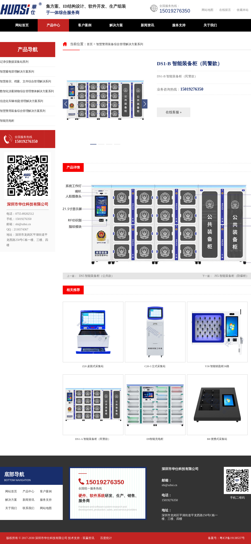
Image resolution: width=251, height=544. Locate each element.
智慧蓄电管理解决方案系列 (17, 71)
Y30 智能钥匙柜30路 (217, 366)
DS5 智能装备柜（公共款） (96, 275)
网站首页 (22, 25)
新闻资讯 (147, 25)
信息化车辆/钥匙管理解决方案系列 (21, 101)
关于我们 (210, 25)
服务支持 (179, 25)
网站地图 (207, 9)
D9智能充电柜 (155, 439)
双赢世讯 (88, 538)
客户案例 (84, 25)
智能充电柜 (7, 120)
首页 (90, 44)
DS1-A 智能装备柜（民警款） (92, 439)
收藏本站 (242, 9)
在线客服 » (174, 112)
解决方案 (116, 25)
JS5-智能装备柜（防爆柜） (231, 275)
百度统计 (106, 538)
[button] (144, 104)
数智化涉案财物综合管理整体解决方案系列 (27, 91)
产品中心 (53, 25)
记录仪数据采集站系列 (14, 61)
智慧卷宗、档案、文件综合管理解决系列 (25, 81)
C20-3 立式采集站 (155, 366)
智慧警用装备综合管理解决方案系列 (22, 110)
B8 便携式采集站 (217, 439)
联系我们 (28, 508)
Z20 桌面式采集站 (93, 366)
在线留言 (225, 9)
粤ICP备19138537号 (232, 538)
